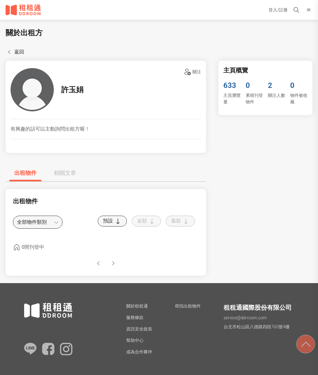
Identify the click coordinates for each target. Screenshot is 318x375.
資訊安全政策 (139, 328)
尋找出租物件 (188, 306)
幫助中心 (135, 340)
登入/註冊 (278, 9)
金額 (146, 221)
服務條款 (135, 317)
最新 (180, 221)
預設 (112, 221)
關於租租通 (137, 306)
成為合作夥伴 (139, 351)
